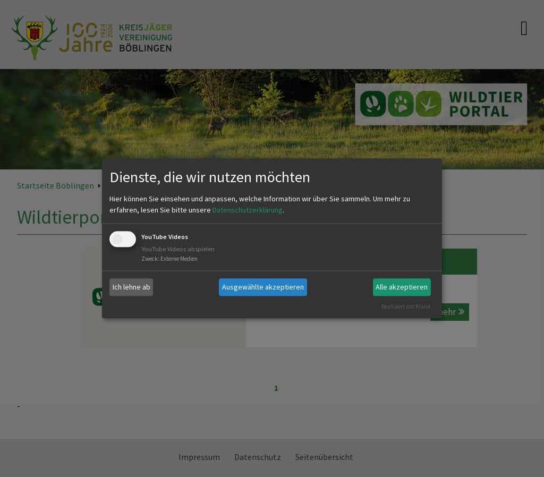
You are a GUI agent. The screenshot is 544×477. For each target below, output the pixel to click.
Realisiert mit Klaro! (405, 306)
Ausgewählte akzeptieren (263, 287)
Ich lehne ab (131, 287)
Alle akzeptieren (402, 287)
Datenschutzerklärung (247, 210)
